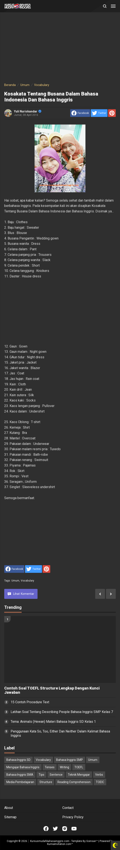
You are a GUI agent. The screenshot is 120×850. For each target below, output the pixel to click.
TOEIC (100, 782)
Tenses (49, 767)
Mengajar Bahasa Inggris (22, 767)
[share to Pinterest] (112, 113)
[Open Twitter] (55, 828)
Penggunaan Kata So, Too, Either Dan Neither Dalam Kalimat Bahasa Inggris (60, 733)
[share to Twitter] (99, 113)
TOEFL (78, 767)
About (8, 808)
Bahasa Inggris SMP (69, 759)
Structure (45, 782)
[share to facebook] (80, 113)
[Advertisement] (60, 48)
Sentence (56, 774)
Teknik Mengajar (79, 774)
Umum (15, 580)
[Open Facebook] (46, 828)
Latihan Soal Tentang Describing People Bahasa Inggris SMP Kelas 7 (62, 712)
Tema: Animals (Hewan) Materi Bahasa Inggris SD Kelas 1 (53, 722)
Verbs (99, 774)
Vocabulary (27, 580)
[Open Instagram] (64, 828)
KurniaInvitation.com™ (60, 844)
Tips (41, 774)
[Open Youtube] (74, 828)
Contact (68, 808)
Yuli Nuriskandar (27, 111)
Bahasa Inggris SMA (19, 774)
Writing (64, 767)
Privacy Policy (73, 817)
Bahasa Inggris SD (18, 759)
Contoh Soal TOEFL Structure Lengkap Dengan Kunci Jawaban (52, 690)
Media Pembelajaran (20, 782)
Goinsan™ (92, 841)
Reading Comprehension (74, 782)
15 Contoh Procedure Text (30, 702)
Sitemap (10, 817)
